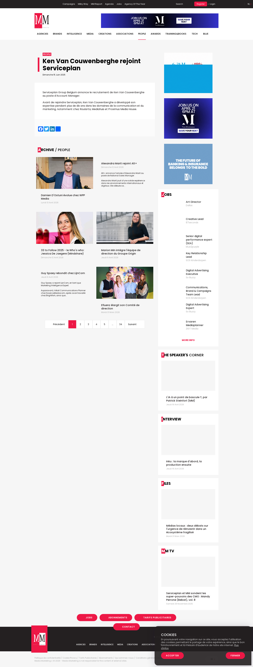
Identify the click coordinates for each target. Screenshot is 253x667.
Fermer (235, 655)
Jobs (119, 3)
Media (90, 33)
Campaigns (69, 3)
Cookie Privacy (70, 658)
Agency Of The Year (135, 3)
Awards (156, 33)
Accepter (172, 655)
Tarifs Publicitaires (157, 617)
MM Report (96, 3)
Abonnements (117, 617)
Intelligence (74, 33)
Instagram (52, 4)
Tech (195, 33)
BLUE (205, 33)
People (142, 33)
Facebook (37, 4)
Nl (249, 4)
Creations (104, 33)
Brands (57, 33)
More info (188, 340)
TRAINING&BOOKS (175, 33)
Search (179, 4)
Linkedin (41, 4)
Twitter (46, 4)
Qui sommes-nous (124, 658)
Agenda (109, 3)
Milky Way (83, 3)
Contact (128, 626)
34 (120, 324)
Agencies (42, 33)
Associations (124, 33)
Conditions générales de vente (151, 658)
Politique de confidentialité (48, 658)
